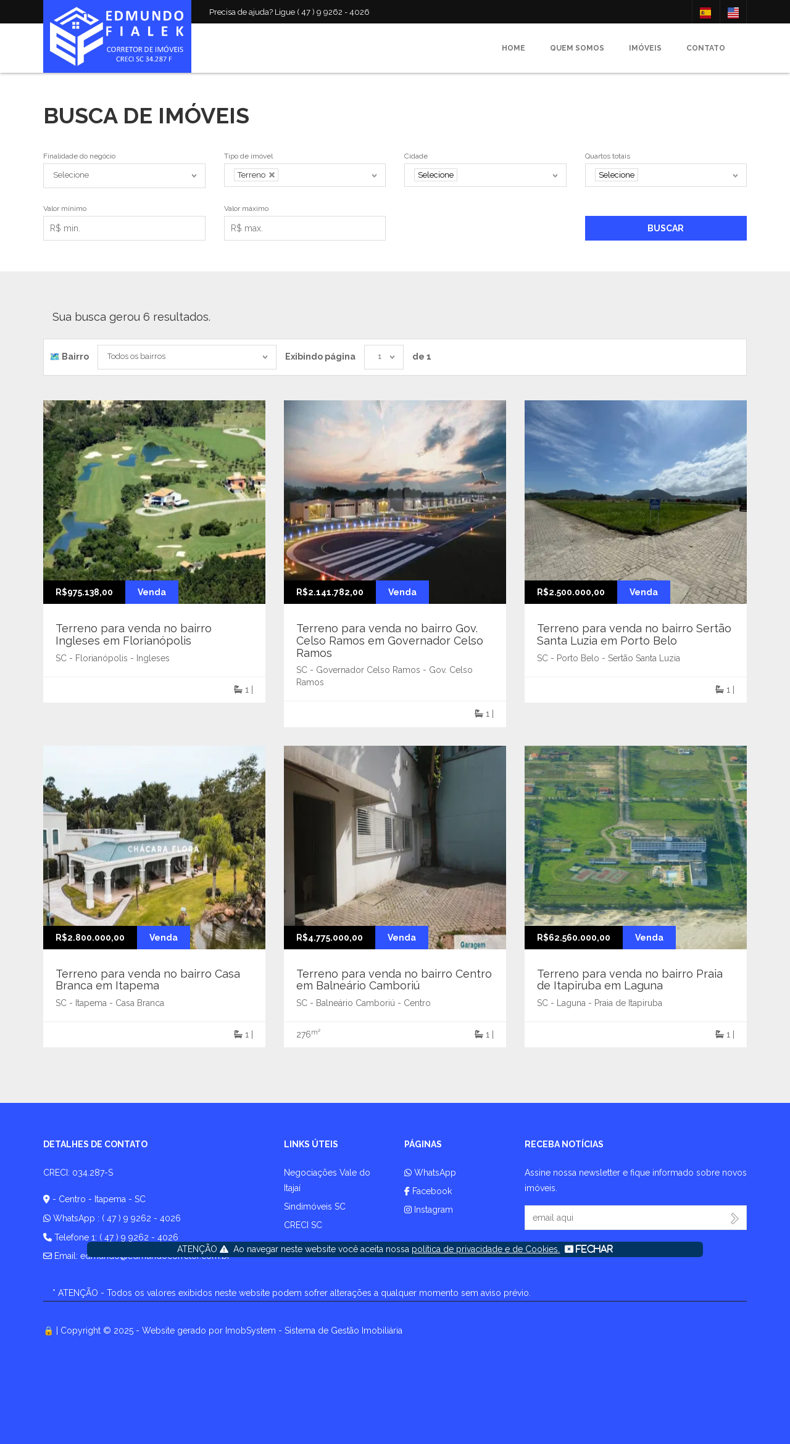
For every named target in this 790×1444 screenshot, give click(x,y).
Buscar (665, 228)
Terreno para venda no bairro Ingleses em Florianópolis (134, 634)
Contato (705, 48)
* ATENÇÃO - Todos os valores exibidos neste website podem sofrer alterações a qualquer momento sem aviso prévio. (291, 1293)
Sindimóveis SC (315, 1206)
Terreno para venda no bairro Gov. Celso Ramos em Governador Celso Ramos (389, 640)
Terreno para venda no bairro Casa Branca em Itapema (148, 979)
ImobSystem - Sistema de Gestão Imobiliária (313, 1330)
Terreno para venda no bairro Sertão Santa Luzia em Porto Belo (634, 634)
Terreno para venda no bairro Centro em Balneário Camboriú (394, 979)
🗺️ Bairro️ (69, 356)
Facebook (428, 1191)
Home (513, 48)
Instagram (428, 1210)
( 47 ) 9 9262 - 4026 (141, 1218)
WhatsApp (430, 1173)
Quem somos (577, 48)
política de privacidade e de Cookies (485, 1249)
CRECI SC (303, 1225)
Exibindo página (320, 356)
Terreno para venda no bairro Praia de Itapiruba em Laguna (630, 979)
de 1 (421, 356)
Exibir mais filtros (443, 226)
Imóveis (645, 48)
